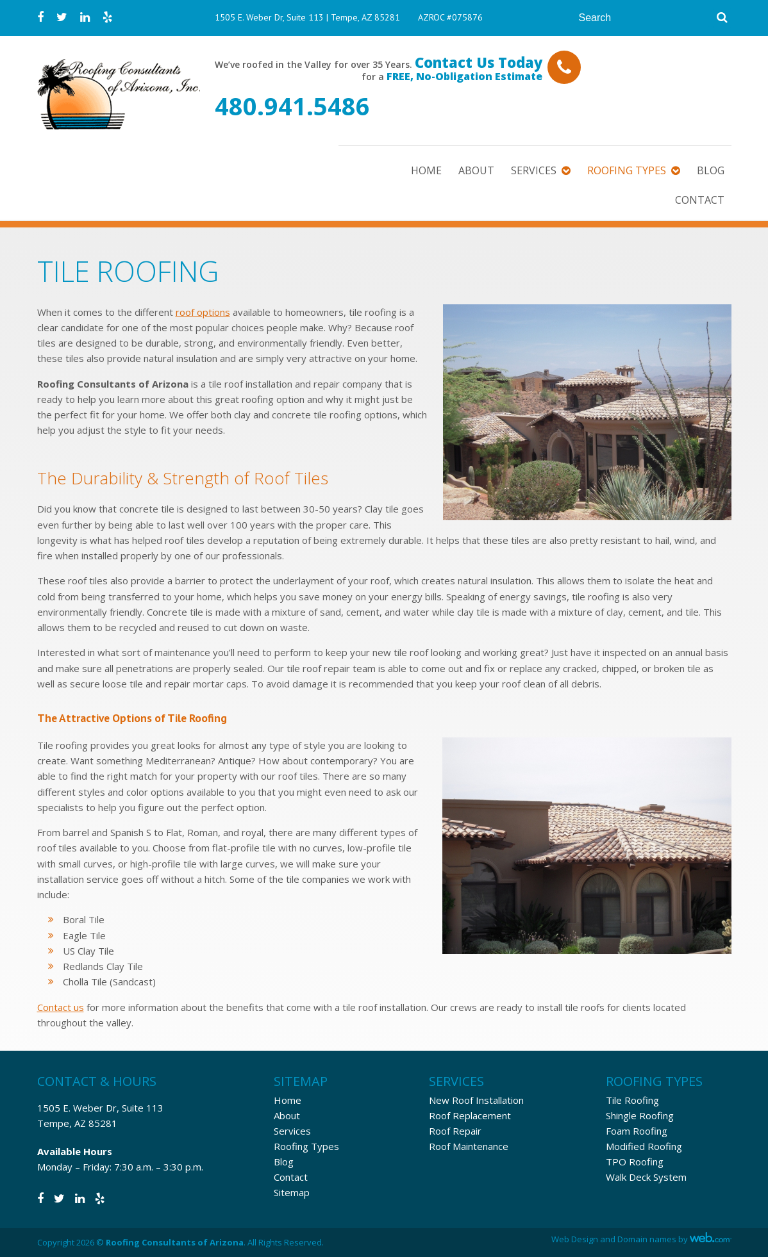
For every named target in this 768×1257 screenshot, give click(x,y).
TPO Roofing (635, 1161)
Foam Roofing (636, 1130)
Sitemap (292, 1192)
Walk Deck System (646, 1177)
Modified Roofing (644, 1146)
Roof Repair (455, 1130)
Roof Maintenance (468, 1146)
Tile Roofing (632, 1100)
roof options (203, 312)
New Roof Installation (476, 1100)
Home (426, 170)
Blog (710, 170)
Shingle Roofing (640, 1115)
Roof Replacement (470, 1115)
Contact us (60, 1007)
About (476, 170)
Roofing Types (626, 170)
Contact (699, 200)
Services (533, 170)
